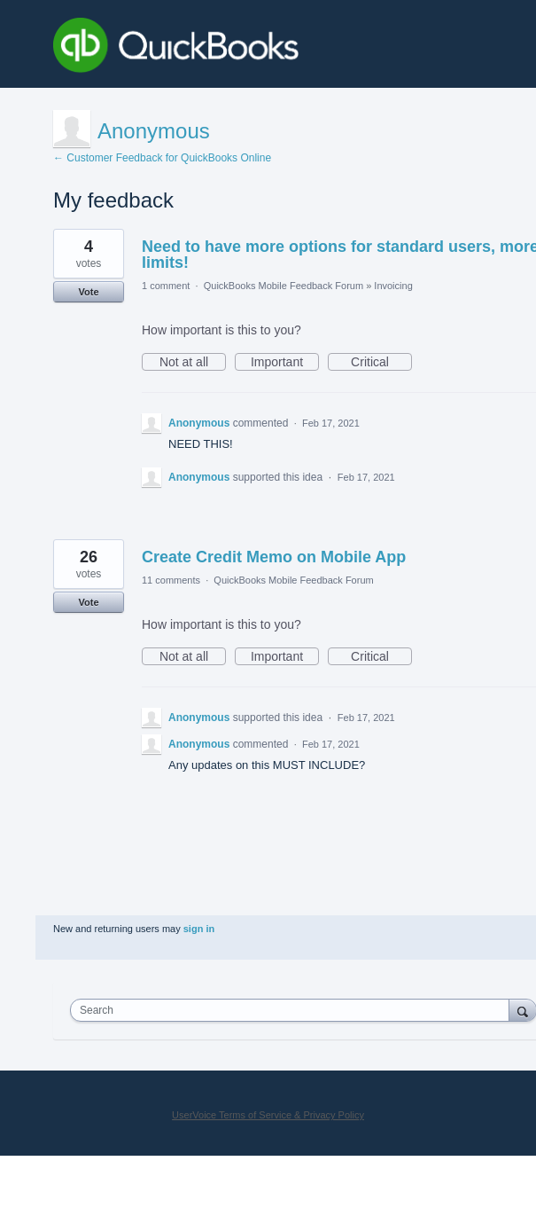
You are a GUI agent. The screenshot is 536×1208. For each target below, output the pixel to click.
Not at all (192, 363)
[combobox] (294, 1010)
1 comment (166, 285)
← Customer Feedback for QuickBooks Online (162, 158)
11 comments (171, 580)
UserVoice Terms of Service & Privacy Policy (268, 1115)
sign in (198, 928)
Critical (381, 363)
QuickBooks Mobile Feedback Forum (283, 285)
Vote (88, 291)
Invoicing (393, 285)
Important (285, 363)
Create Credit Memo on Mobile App (274, 557)
